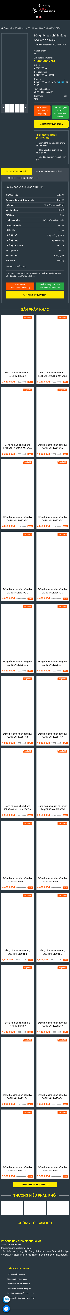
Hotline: (51, 124)
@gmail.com (25, 1248)
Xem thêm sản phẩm (35, 1184)
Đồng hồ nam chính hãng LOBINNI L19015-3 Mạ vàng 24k (17, 448)
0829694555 (47, 11)
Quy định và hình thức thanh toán (20, 1293)
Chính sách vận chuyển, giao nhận (21, 1298)
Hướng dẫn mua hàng (49, 171)
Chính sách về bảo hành (17, 1279)
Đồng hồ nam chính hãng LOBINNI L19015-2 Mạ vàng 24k (52, 376)
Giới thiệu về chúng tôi (16, 1274)
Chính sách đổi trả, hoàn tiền (18, 1284)
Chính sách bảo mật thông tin (19, 1289)
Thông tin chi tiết (17, 171)
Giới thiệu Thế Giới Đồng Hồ (22, 178)
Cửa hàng (44, 5)
